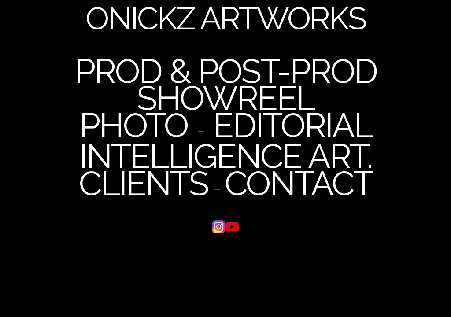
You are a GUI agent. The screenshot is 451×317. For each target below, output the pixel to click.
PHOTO (133, 125)
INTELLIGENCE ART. (225, 156)
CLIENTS (143, 183)
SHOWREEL (225, 98)
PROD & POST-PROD (225, 71)
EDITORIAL (292, 125)
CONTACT (298, 183)
